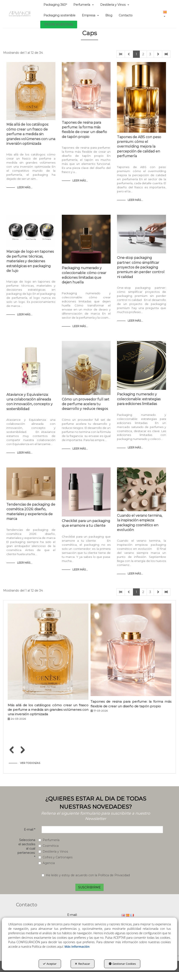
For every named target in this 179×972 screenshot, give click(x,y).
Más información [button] (77, 946)
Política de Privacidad (114, 875)
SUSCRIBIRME (89, 887)
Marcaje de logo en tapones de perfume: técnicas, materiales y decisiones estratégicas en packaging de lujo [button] (30, 261)
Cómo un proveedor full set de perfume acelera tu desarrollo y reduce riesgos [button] (85, 404)
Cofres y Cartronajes (55, 857)
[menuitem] (59, 15)
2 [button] (143, 54)
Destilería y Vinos (53, 851)
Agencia (46, 863)
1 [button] (136, 54)
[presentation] (12, 749)
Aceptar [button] (49, 964)
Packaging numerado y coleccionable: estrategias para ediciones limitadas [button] (138, 399)
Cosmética (48, 846)
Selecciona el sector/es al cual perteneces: (26, 848)
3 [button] (150, 54)
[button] (19, 14)
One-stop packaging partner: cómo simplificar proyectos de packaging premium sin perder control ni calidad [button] (141, 267)
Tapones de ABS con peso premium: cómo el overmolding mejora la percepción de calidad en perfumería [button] (139, 146)
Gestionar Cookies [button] (122, 964)
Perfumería (48, 840)
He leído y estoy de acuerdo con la (86, 875)
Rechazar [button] (82, 964)
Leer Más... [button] (24, 187)
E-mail (29, 829)
